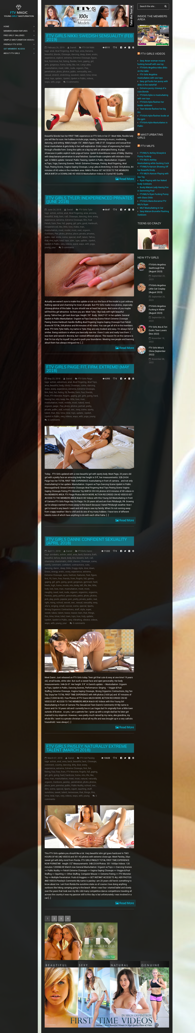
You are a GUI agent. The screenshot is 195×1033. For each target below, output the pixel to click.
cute (87, 565)
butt (86, 558)
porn (70, 599)
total (47, 78)
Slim (47, 789)
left (81, 585)
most (73, 230)
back (80, 554)
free (59, 223)
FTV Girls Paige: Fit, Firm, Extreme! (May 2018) (87, 368)
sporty (90, 409)
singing (54, 606)
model (67, 230)
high (53, 585)
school (66, 409)
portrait (81, 406)
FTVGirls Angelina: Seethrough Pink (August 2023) (157, 268)
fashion (72, 575)
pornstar (60, 785)
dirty (74, 765)
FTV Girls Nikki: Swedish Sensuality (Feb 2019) (89, 37)
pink (46, 599)
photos (66, 71)
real (53, 237)
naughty (48, 592)
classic (76, 561)
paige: (56, 406)
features (81, 575)
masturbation (51, 68)
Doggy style (77, 568)
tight (56, 240)
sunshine (49, 792)
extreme (68, 58)
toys (52, 78)
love (71, 227)
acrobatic (54, 554)
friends (89, 392)
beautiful (49, 54)
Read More (126, 179)
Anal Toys (74, 51)
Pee (86, 68)
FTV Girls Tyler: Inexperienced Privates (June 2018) (89, 199)
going (89, 396)
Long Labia (85, 65)
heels (47, 585)
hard (95, 396)
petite (80, 596)
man (82, 227)
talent (82, 75)
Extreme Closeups (81, 58)
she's (47, 606)
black (63, 558)
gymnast (87, 582)
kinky (68, 65)
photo (59, 71)
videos (90, 78)
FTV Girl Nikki (88, 47)
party (55, 596)
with (53, 82)
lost (51, 589)
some (65, 237)
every (95, 216)
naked (81, 403)
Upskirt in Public (78, 78)
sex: (90, 71)
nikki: (66, 68)
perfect (61, 596)
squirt (74, 789)
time (88, 75)
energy (54, 572)
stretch (55, 75)
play (51, 599)
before (57, 558)
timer (94, 75)
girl (92, 61)
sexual (48, 75)
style (82, 609)
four (83, 392)
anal (52, 51)
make (76, 227)
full (63, 223)
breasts (80, 558)
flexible (73, 61)
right (47, 602)
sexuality (87, 602)
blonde (57, 54)
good (84, 223)
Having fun (50, 399)
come (83, 385)
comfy (48, 565)
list (77, 65)
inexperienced (51, 227)
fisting (66, 61)
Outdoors (49, 234)
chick (67, 385)
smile (58, 237)
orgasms (93, 592)
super (88, 609)
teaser (74, 613)
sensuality (82, 71)
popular (63, 599)
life (85, 585)
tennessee (73, 792)
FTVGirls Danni (85, 551)
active (60, 213)
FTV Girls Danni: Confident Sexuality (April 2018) (86, 541)
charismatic (60, 561)
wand (75, 244)
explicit (59, 58)
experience (50, 58)
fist (60, 61)
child (69, 561)
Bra (74, 558)
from (47, 396)
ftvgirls (66, 396)
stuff (79, 237)
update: (58, 78)
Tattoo (92, 237)
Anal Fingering (62, 51)
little (65, 227)
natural (84, 778)
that (46, 240)
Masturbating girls (150, 136)
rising (52, 602)
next (79, 230)
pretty (88, 406)
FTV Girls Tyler (85, 209)
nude (72, 68)
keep (62, 399)
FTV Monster (56, 396)
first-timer (53, 61)
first (46, 61)
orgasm (79, 68)
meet (60, 68)
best (84, 761)
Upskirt (66, 78)
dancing (75, 54)
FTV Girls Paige (85, 378)
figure (94, 58)
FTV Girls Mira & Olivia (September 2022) (157, 351)
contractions (78, 565)
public (73, 71)
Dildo (68, 568)
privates (90, 234)
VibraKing (77, 620)
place (75, 234)
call (66, 216)
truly (83, 616)
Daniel (73, 47)
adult (69, 554)
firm (46, 392)
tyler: (72, 240)
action (53, 213)
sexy (78, 409)
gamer (91, 578)
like (73, 65)
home (62, 65)
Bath (94, 554)
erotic (94, 54)
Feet (88, 575)
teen (80, 613)
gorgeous (54, 65)
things (91, 613)
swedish (75, 75)
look (47, 589)
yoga (58, 82)
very (62, 244)
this (51, 240)
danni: (56, 568)
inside (66, 585)
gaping (86, 61)
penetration (50, 71)
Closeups (65, 54)
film (85, 220)
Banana (89, 51)
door (90, 216)
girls (47, 65)
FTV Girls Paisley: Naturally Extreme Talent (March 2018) (86, 748)
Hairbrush (92, 223)
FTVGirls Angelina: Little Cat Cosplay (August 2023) (157, 288)
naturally (92, 778)
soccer (68, 606)
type (78, 240)
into (57, 399)
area (82, 51)
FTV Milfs (147, 146)
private (82, 234)
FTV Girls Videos (153, 53)
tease (67, 613)
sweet (48, 613)
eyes (65, 575)
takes (54, 613)
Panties (48, 596)
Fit (66, 392)
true (78, 616)
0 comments (72, 82)
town (68, 616)
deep (82, 54)
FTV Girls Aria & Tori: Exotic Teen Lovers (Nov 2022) (158, 330)
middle (67, 403)
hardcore (69, 775)
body (56, 216)
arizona (92, 213)
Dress (47, 572)
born (61, 216)
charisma (49, 561)
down (88, 54)
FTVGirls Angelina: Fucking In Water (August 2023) (157, 309)
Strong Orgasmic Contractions (59, 609)
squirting (82, 789)
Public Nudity (77, 785)
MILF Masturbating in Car (151, 208)
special (72, 237)
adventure (62, 382)
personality (71, 596)
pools (56, 599)
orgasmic (83, 592)
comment (56, 565)
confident (66, 565)
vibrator (86, 620)
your (54, 247)
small (61, 606)
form (80, 61)
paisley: (66, 782)
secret (67, 602)
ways (47, 82)
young (48, 247)
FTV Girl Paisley (87, 758)
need (87, 403)
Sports (90, 606)
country (58, 765)
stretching (65, 75)
